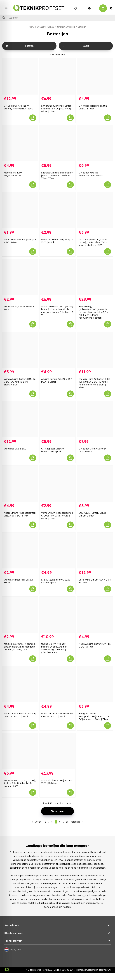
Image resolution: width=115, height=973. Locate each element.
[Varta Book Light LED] (20, 419)
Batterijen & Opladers (65, 27)
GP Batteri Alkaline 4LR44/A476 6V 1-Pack (91, 174)
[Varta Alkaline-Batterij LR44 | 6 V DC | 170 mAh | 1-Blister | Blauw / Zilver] (20, 350)
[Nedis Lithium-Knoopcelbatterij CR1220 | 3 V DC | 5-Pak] (57, 684)
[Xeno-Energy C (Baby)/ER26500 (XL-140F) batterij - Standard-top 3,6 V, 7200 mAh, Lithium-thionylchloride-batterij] (94, 277)
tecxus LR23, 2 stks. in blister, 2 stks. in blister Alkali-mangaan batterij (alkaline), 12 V (19, 647)
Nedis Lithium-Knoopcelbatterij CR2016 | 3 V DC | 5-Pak (20, 514)
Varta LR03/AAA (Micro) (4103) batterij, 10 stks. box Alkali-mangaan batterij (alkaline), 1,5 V (57, 310)
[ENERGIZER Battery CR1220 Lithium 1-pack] (57, 550)
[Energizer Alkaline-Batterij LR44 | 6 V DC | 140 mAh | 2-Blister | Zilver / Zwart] (57, 143)
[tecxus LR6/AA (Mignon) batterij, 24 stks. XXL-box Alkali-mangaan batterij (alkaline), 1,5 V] (57, 614)
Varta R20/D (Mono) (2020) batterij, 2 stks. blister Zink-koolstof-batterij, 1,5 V (93, 242)
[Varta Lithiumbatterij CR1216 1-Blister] (20, 550)
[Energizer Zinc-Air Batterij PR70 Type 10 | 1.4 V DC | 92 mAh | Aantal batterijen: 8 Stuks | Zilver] (94, 350)
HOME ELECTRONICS (44, 27)
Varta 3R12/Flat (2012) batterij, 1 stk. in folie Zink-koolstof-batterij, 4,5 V (20, 783)
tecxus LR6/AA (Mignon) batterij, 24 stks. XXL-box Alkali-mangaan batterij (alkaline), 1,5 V (54, 648)
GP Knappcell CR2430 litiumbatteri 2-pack (52, 450)
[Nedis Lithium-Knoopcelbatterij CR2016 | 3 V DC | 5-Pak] (20, 483)
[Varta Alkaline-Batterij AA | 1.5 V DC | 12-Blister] (57, 751)
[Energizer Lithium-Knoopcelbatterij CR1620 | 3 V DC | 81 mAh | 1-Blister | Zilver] (94, 684)
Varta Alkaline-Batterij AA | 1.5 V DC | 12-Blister (56, 782)
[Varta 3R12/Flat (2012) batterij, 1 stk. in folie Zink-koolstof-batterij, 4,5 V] (20, 751)
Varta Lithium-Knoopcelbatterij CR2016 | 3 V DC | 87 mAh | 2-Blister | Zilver (57, 515)
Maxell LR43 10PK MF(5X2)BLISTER (13, 174)
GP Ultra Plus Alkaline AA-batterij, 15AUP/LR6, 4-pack (18, 107)
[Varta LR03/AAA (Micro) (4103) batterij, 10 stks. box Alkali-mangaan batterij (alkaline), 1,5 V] (57, 277)
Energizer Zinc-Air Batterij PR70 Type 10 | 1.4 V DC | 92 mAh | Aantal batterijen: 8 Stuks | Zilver (94, 383)
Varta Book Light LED (15, 448)
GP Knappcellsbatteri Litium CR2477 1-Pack (93, 107)
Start (30, 27)
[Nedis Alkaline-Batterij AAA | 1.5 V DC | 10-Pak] (94, 614)
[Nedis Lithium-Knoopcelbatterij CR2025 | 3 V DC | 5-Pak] (20, 684)
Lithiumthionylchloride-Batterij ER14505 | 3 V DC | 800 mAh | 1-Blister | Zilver (57, 108)
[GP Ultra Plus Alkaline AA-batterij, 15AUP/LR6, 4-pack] (20, 76)
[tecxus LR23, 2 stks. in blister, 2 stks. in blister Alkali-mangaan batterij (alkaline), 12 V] (20, 614)
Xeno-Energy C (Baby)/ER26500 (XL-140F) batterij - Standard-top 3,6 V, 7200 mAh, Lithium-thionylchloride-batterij (94, 312)
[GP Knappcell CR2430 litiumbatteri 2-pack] (57, 419)
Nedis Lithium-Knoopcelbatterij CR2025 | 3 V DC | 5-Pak (20, 715)
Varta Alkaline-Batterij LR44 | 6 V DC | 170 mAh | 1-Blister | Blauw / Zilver (19, 382)
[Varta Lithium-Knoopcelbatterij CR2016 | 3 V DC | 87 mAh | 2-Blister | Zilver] (57, 483)
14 (67, 821)
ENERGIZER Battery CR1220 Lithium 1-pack (55, 581)
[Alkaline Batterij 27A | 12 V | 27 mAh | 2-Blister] (57, 350)
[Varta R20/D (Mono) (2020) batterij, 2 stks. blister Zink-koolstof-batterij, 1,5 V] (94, 210)
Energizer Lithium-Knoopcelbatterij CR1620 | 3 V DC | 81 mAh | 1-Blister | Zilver (94, 716)
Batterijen (82, 27)
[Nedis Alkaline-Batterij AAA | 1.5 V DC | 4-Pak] (57, 210)
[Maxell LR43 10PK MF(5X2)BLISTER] (20, 143)
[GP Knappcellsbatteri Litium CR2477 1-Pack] (94, 76)
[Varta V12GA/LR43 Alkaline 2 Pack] (20, 277)
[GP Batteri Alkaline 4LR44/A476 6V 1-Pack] (94, 143)
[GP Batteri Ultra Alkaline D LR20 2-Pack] (94, 419)
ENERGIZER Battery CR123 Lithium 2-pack (92, 514)
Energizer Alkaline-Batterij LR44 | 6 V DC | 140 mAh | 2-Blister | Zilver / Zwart (57, 175)
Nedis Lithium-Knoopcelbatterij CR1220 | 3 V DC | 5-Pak (57, 715)
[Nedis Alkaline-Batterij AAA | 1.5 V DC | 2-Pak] (20, 210)
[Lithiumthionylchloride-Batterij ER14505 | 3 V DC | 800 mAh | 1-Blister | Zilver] (57, 76)
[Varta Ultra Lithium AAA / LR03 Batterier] (94, 550)
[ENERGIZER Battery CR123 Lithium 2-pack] (94, 483)
